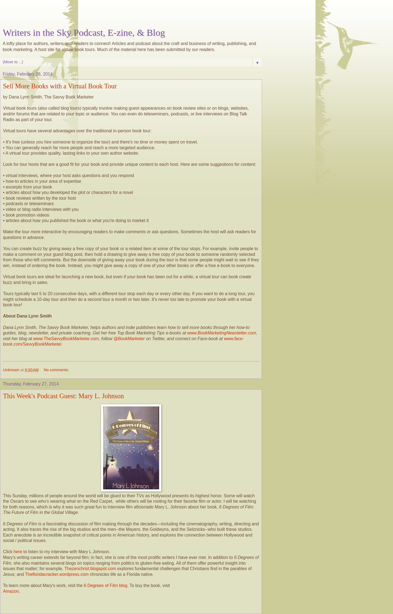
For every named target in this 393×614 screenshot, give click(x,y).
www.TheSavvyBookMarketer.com (66, 338)
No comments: (56, 370)
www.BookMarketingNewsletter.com (221, 333)
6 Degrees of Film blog (105, 585)
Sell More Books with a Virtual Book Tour (60, 86)
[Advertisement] (131, 15)
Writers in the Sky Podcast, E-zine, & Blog (84, 32)
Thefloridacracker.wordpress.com (57, 574)
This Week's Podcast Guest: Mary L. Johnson (63, 396)
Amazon (11, 591)
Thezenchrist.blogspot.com (90, 568)
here (18, 551)
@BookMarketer (129, 338)
